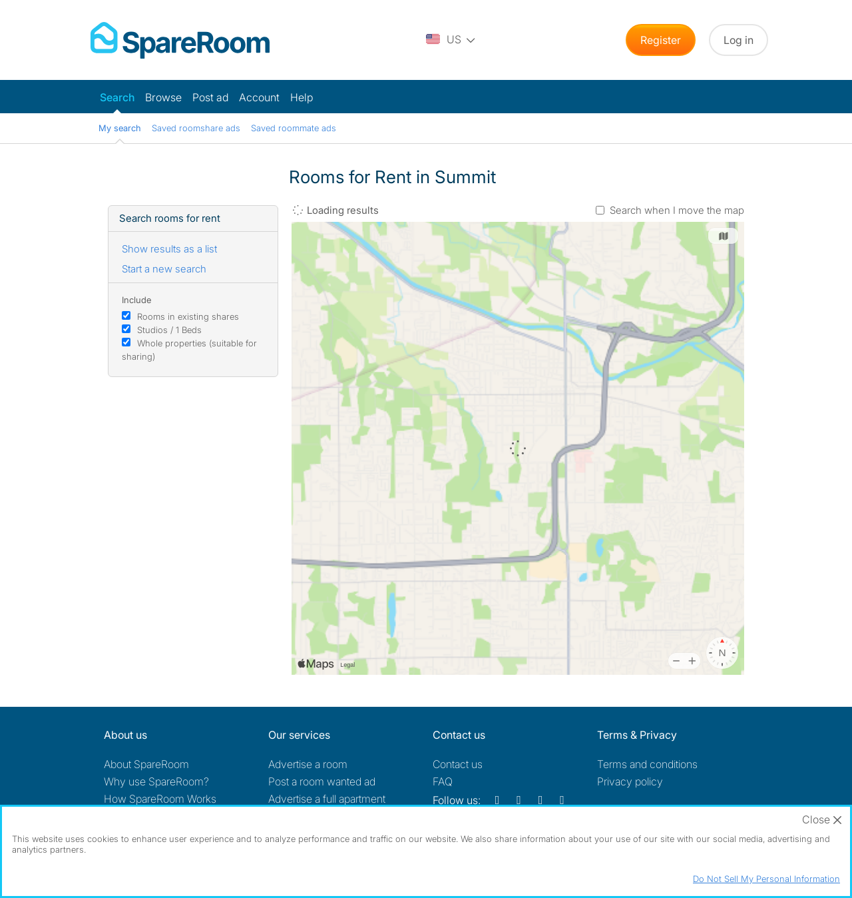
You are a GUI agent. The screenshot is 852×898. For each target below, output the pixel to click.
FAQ (443, 781)
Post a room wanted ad (321, 781)
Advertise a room (307, 764)
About (146, 764)
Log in (738, 40)
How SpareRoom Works (160, 798)
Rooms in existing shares (188, 316)
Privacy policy (630, 781)
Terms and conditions (647, 764)
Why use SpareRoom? (156, 781)
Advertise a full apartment (326, 798)
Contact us (458, 764)
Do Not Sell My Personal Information (766, 878)
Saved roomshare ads (196, 128)
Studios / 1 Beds (169, 329)
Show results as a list (169, 248)
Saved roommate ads (293, 128)
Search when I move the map (677, 210)
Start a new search (164, 268)
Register (660, 40)
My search (120, 128)
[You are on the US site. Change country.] (451, 40)
